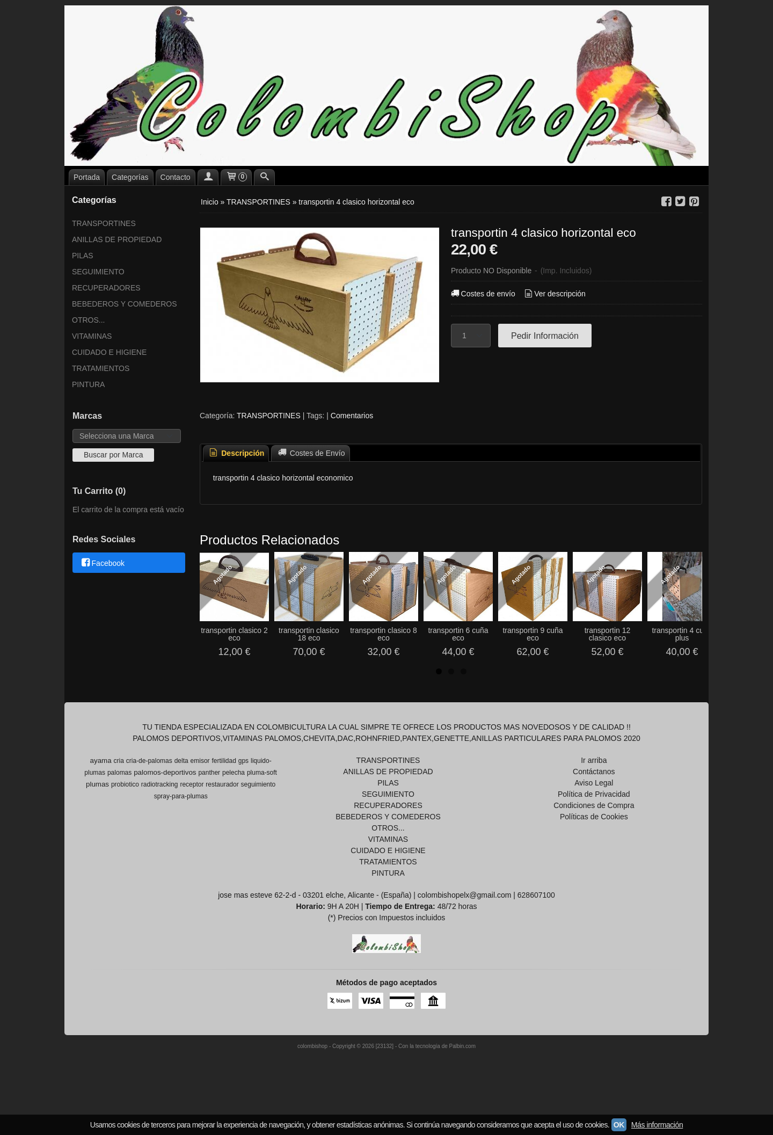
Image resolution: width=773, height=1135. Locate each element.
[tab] (236, 453)
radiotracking (159, 820)
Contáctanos (594, 807)
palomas (119, 808)
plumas (97, 820)
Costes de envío (482, 293)
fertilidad (224, 797)
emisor (200, 797)
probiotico (125, 820)
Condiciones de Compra (593, 841)
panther (209, 808)
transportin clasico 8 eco (492, 674)
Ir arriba (594, 796)
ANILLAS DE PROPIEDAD (117, 239)
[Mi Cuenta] (208, 177)
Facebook (102, 563)
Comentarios (352, 415)
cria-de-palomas (149, 797)
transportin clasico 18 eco (374, 674)
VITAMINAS (92, 336)
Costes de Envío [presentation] (310, 453)
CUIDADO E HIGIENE (109, 352)
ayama (101, 796)
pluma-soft (262, 808)
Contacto (176, 177)
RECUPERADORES (106, 287)
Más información (657, 1125)
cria (119, 797)
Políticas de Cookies (594, 852)
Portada (87, 177)
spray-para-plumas (181, 832)
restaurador (222, 820)
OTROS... (88, 320)
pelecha (233, 808)
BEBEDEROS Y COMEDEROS (124, 304)
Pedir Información (545, 335)
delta (181, 797)
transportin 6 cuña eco (610, 674)
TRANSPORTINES (104, 223)
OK (619, 1125)
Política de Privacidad (594, 830)
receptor (191, 820)
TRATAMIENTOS (100, 368)
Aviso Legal (593, 818)
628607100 (536, 931)
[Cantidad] (471, 335)
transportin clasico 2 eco (256, 674)
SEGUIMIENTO (98, 271)
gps (243, 797)
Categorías (130, 177)
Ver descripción (554, 293)
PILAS (82, 255)
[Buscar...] (264, 177)
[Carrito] (236, 177)
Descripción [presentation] (236, 453)
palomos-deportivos (165, 808)
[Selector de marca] (126, 436)
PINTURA (88, 384)
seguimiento (258, 820)
